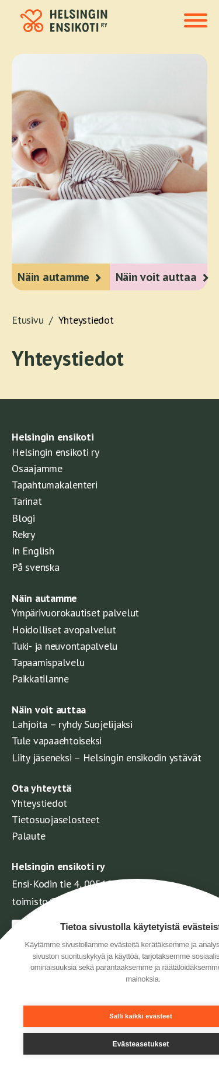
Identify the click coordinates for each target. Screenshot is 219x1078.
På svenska (36, 567)
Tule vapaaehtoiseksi (57, 740)
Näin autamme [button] (53, 277)
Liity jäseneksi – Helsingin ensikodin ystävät (106, 757)
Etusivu (35, 320)
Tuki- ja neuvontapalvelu (64, 646)
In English (33, 550)
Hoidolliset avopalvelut (64, 629)
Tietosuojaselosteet (55, 819)
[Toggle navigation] (195, 21)
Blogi (23, 518)
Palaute (28, 836)
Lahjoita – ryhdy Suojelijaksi (72, 724)
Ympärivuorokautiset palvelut (75, 612)
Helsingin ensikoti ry (55, 452)
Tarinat (26, 501)
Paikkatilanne (40, 678)
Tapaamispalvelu (48, 662)
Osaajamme (37, 468)
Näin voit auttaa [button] (156, 277)
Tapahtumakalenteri (55, 484)
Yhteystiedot (86, 320)
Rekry (23, 534)
